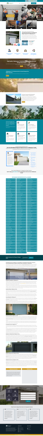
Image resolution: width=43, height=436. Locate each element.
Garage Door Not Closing (19, 203)
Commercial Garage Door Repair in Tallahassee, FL (33, 153)
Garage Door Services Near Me (19, 235)
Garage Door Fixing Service (8, 237)
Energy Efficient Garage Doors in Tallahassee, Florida (33, 158)
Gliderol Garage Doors (29, 197)
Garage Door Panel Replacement (19, 216)
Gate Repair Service (29, 192)
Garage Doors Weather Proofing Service (30, 189)
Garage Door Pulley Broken (19, 221)
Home (19, 3)
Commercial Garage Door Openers (9, 197)
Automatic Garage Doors (8, 184)
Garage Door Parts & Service (19, 219)
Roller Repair (28, 227)
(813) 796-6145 (33, 3)
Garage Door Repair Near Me (19, 227)
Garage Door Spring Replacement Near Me (20, 240)
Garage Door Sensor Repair (19, 232)
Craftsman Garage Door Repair (9, 200)
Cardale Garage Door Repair (8, 192)
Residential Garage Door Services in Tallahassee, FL (33, 156)
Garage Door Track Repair (19, 251)
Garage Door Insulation (19, 187)
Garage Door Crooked (8, 224)
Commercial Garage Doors (21, 430)
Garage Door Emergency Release (9, 229)
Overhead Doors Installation (29, 216)
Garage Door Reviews (18, 229)
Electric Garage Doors (8, 203)
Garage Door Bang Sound (8, 213)
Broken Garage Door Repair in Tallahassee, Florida (33, 161)
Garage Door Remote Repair (19, 224)
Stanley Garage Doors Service (29, 240)
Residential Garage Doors (29, 224)
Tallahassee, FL (29, 430)
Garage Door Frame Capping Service (9, 243)
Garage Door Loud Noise (19, 197)
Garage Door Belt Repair (8, 216)
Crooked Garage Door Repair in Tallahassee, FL (33, 163)
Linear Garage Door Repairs (29, 205)
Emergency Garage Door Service (9, 205)
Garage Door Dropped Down (8, 227)
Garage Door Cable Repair (8, 219)
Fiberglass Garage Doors (8, 208)
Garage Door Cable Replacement (9, 221)
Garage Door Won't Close (29, 184)
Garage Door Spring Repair (19, 237)
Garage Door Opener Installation (19, 211)
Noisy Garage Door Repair (19, 200)
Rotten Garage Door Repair (29, 232)
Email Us (29, 429)
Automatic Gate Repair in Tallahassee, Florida (33, 165)
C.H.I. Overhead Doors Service (8, 189)
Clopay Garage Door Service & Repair (9, 195)
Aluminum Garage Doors (8, 179)
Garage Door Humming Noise (8, 251)
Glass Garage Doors (29, 195)
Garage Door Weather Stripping (30, 181)
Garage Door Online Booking (19, 208)
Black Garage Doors (8, 187)
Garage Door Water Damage (29, 179)
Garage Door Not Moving (19, 205)
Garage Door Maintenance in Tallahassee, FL (33, 167)
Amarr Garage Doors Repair (8, 181)
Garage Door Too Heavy (19, 248)
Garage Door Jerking (18, 192)
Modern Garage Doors (29, 208)
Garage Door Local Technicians (19, 195)
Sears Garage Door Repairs (29, 235)
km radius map (29, 377)
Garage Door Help (18, 181)
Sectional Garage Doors (29, 237)
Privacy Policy (20, 432)
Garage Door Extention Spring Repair (9, 235)
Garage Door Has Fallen (19, 179)
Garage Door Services (23, 3)
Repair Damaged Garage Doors (30, 221)
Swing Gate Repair (29, 243)
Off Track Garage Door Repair (29, 211)
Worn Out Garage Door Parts (29, 251)
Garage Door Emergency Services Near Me (10, 232)
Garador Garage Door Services (8, 211)
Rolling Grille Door (28, 229)
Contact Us (28, 3)
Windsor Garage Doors (29, 248)
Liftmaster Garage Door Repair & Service (30, 203)
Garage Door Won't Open (29, 187)
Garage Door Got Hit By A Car (8, 248)
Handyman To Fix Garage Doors (30, 200)
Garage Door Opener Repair (19, 213)
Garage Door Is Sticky (18, 189)
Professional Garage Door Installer (30, 219)
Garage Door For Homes (8, 240)
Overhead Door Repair (29, 213)
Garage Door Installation (19, 184)
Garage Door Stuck (18, 243)
